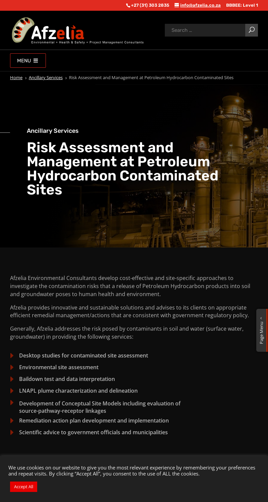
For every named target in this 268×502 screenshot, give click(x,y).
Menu (28, 60)
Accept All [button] (23, 487)
